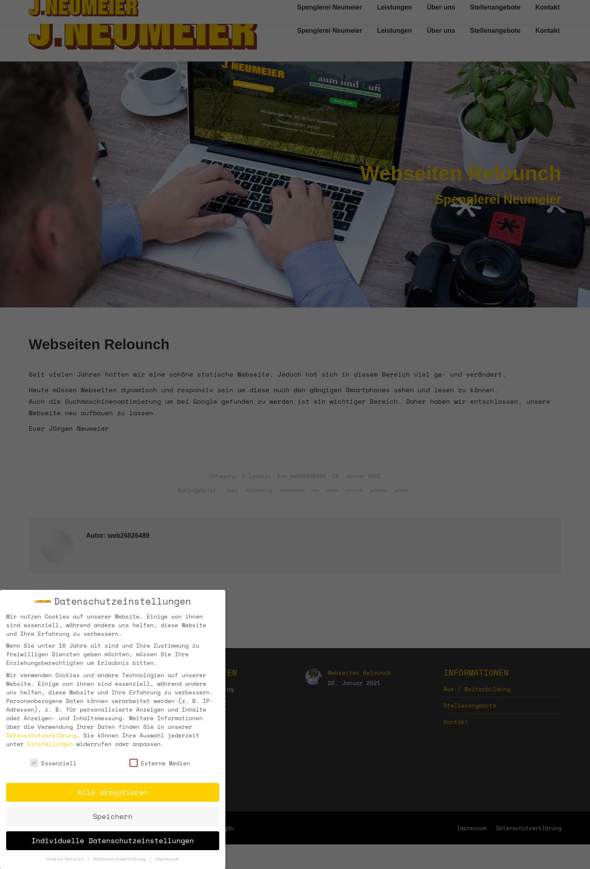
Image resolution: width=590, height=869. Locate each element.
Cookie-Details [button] (66, 858)
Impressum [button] (167, 858)
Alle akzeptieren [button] (112, 792)
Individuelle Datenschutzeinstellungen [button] (113, 840)
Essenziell (53, 763)
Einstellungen (50, 743)
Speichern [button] (112, 816)
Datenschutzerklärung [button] (120, 858)
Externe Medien (159, 763)
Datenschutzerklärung (41, 734)
